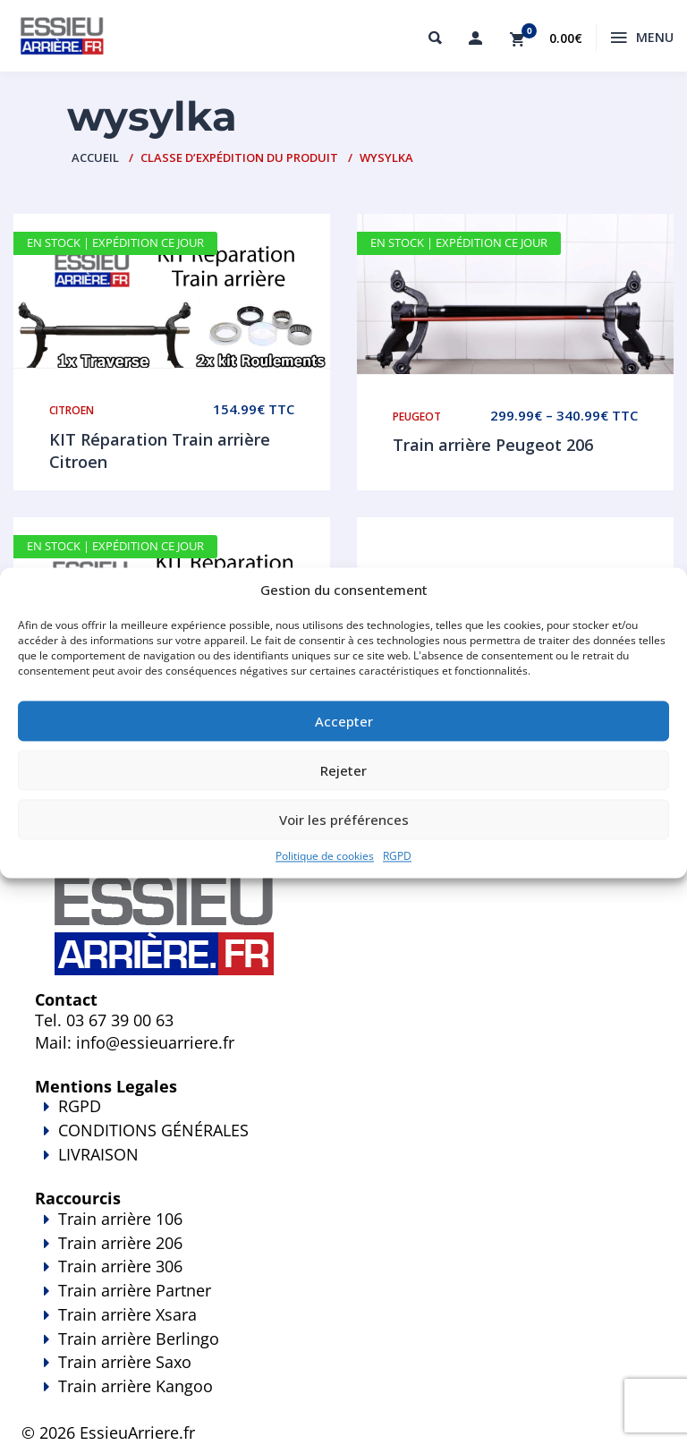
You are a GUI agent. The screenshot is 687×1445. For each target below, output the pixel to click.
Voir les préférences (344, 820)
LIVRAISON (343, 1166)
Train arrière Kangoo (343, 1398)
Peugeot (417, 416)
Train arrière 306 (120, 1266)
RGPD (397, 856)
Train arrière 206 (120, 1243)
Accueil (95, 157)
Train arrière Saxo (124, 1362)
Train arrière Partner (134, 1290)
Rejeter (343, 770)
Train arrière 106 (120, 1218)
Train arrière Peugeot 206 (493, 444)
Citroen (71, 410)
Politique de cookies (325, 856)
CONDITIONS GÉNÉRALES (153, 1130)
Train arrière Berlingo (138, 1338)
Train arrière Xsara (127, 1314)
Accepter (344, 721)
